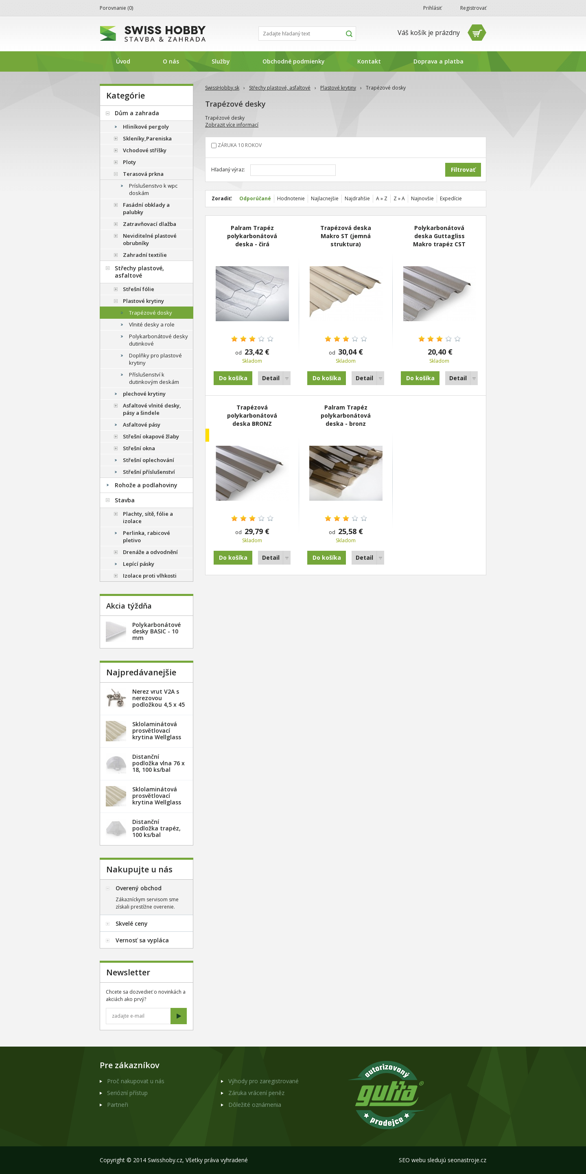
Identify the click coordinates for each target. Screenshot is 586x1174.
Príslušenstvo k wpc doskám (153, 189)
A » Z (381, 198)
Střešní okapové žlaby (151, 436)
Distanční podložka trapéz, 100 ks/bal (156, 828)
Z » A (399, 198)
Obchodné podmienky (293, 61)
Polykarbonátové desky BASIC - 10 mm (156, 631)
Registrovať (473, 7)
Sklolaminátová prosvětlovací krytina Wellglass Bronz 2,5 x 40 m (156, 733)
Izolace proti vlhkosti (150, 575)
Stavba (125, 500)
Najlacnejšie (325, 198)
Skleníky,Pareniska (147, 138)
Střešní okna (139, 448)
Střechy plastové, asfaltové (279, 87)
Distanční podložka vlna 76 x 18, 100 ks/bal (158, 763)
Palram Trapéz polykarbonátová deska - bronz (346, 415)
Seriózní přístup (127, 1093)
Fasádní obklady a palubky (146, 208)
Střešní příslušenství (149, 471)
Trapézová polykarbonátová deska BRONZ (252, 415)
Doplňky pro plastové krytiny (155, 359)
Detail (271, 378)
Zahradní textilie (145, 254)
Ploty (129, 162)
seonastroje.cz (467, 1160)
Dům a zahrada (137, 113)
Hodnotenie (291, 198)
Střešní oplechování (148, 460)
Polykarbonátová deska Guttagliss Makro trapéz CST (439, 236)
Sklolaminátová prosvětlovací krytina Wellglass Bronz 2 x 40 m (156, 799)
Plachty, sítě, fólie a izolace (148, 517)
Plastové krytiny (338, 87)
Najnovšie (422, 198)
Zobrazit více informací (231, 124)
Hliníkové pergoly (146, 126)
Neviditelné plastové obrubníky (150, 239)
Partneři (117, 1104)
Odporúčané (255, 198)
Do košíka (233, 378)
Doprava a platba (438, 61)
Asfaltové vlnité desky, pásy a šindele (152, 409)
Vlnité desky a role (152, 324)
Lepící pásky (138, 563)
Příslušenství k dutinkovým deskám (154, 378)
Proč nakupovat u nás (135, 1081)
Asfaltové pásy (141, 424)
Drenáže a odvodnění (150, 552)
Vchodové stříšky (144, 150)
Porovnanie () (116, 7)
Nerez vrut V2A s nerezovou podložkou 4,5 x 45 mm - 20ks (158, 701)
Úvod (123, 61)
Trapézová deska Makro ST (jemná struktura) (345, 236)
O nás (171, 61)
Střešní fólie (138, 289)
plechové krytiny (144, 393)
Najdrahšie (357, 198)
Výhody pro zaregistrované (263, 1081)
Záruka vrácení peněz (256, 1093)
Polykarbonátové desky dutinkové (158, 340)
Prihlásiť (432, 7)
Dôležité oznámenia (254, 1104)
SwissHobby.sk (222, 87)
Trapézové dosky (150, 312)
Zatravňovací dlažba (149, 224)
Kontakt (369, 61)
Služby (221, 61)
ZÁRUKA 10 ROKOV (240, 145)
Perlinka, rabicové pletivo (146, 536)
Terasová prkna (143, 173)
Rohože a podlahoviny (146, 485)
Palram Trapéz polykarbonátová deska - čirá (252, 236)
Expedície (451, 198)
